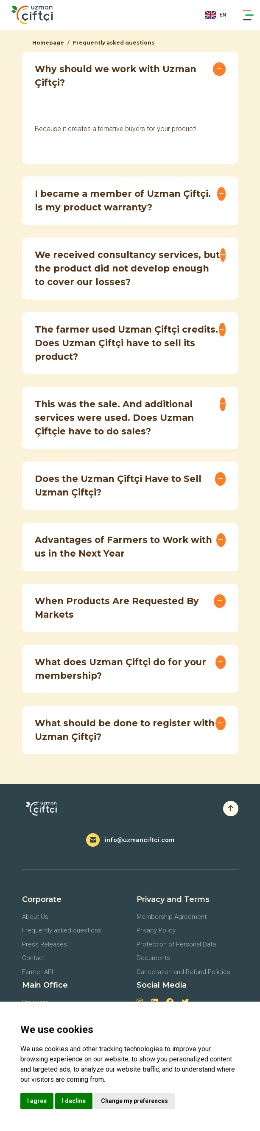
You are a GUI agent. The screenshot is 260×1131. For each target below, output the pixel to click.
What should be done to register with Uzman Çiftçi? (125, 730)
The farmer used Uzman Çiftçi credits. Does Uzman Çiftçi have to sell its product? (126, 343)
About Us (35, 917)
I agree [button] (37, 1100)
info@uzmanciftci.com (139, 840)
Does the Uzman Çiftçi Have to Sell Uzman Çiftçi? (118, 485)
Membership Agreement (172, 917)
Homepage (48, 42)
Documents (153, 958)
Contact (33, 958)
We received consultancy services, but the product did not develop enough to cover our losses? (127, 268)
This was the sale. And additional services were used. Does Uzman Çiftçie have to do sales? (114, 418)
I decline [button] (74, 1100)
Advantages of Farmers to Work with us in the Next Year (123, 547)
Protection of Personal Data (176, 944)
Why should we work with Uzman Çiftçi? (115, 76)
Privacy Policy (156, 930)
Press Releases (44, 944)
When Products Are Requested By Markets (117, 608)
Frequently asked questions (113, 42)
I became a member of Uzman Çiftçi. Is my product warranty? (123, 200)
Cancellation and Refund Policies (183, 972)
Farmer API (37, 972)
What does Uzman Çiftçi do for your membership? (120, 669)
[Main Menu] (248, 14)
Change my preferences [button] (134, 1100)
